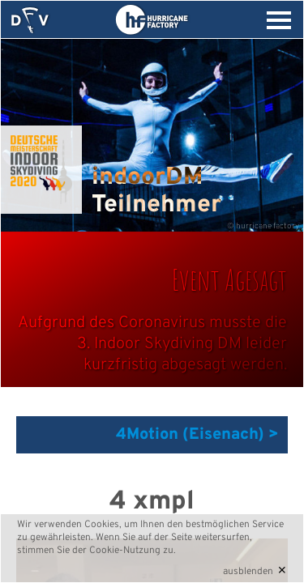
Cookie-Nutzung (125, 550)
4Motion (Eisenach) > (197, 434)
